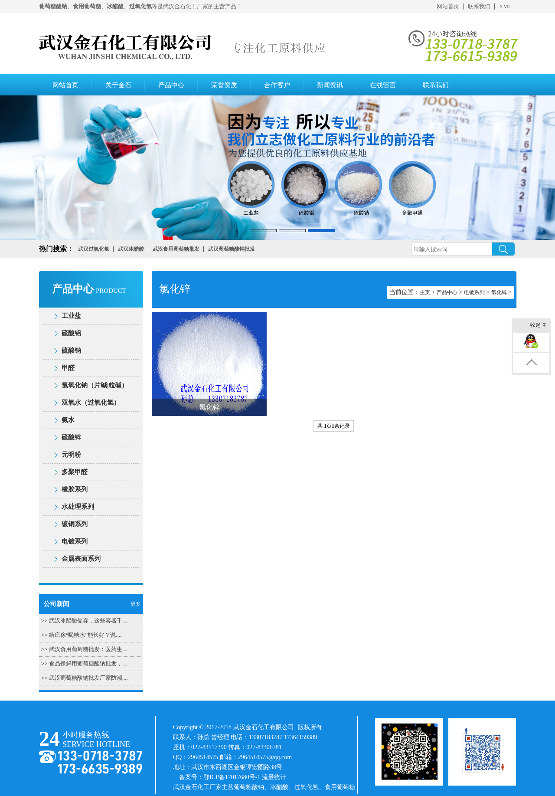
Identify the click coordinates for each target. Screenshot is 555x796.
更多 (136, 604)
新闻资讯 (330, 85)
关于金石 (118, 85)
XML (505, 6)
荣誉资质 (224, 85)
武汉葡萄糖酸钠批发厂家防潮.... (88, 678)
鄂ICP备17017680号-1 (231, 777)
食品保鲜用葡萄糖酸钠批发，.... (88, 663)
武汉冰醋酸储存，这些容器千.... (88, 620)
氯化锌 (499, 292)
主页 (425, 292)
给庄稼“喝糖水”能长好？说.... (85, 635)
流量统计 (274, 777)
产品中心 (171, 85)
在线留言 (383, 85)
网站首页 (448, 6)
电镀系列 (474, 292)
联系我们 (479, 6)
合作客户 (277, 85)
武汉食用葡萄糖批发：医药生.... (88, 649)
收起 (538, 325)
